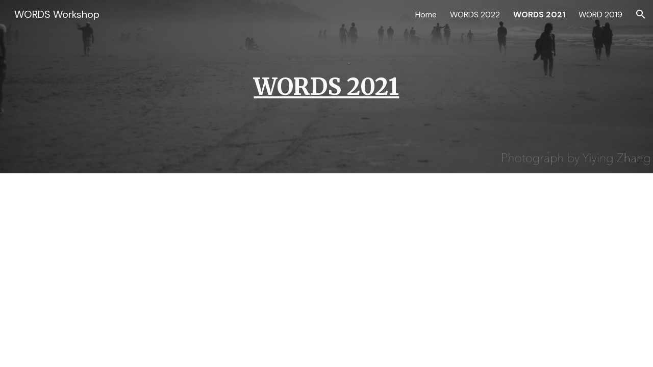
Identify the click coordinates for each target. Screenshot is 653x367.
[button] (641, 14)
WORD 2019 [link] (600, 14)
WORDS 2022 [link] (475, 14)
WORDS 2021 (326, 86)
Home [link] (426, 14)
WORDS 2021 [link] (539, 14)
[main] (326, 87)
